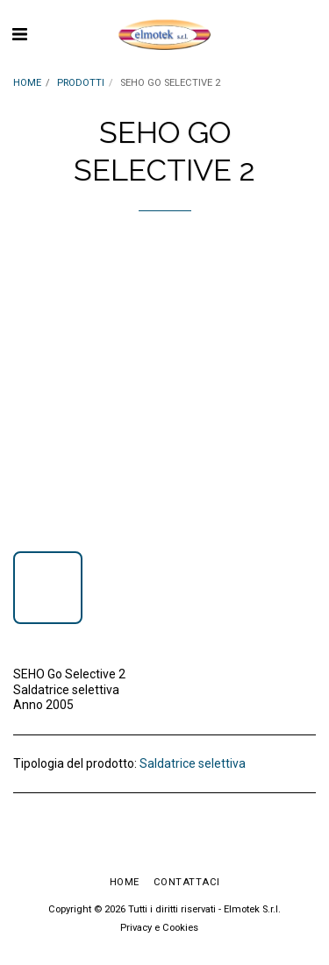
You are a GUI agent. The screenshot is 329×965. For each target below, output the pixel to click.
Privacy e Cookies (159, 927)
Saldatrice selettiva (192, 763)
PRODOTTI (80, 83)
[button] (19, 34)
